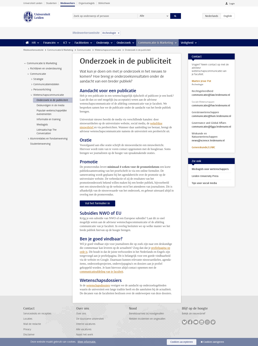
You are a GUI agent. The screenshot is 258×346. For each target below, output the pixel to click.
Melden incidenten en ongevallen (147, 318)
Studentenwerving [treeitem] (40, 144)
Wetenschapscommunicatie (108, 50)
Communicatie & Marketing (155, 43)
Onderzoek (124, 43)
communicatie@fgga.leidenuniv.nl (211, 126)
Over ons (81, 313)
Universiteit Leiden (32, 3)
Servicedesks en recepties (37, 313)
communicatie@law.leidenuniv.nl (211, 95)
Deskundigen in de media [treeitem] (50, 105)
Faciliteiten (82, 43)
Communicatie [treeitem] (36, 74)
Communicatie (84, 50)
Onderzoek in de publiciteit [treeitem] (52, 100)
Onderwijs (102, 43)
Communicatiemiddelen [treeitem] (44, 84)
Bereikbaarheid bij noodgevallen (146, 313)
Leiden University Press (205, 176)
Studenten (51, 3)
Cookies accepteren (181, 342)
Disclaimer (29, 334)
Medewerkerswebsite (33, 50)
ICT (65, 43)
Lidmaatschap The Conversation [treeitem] (46, 131)
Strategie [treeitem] (36, 79)
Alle (142, 16)
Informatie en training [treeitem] (49, 119)
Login (232, 3)
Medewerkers (67, 3)
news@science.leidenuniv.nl (208, 140)
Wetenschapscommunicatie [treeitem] (47, 95)
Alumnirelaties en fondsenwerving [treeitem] (47, 138)
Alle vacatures (83, 329)
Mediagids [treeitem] (42, 124)
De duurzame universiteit (90, 318)
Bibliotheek (104, 3)
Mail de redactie (32, 324)
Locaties (27, 318)
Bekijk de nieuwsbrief (193, 313)
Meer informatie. (87, 341)
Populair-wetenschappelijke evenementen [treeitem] (52, 112)
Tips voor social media (204, 183)
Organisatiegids (87, 3)
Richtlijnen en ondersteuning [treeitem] (44, 68)
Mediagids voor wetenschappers (210, 169)
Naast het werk (84, 334)
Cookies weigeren (213, 342)
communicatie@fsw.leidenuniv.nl (211, 105)
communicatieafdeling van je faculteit (101, 271)
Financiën (49, 43)
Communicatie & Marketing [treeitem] (40, 63)
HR (34, 43)
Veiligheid (187, 43)
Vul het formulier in (97, 203)
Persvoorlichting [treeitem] (40, 89)
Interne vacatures (85, 324)
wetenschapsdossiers (98, 285)
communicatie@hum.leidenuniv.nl (211, 116)
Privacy (27, 329)
